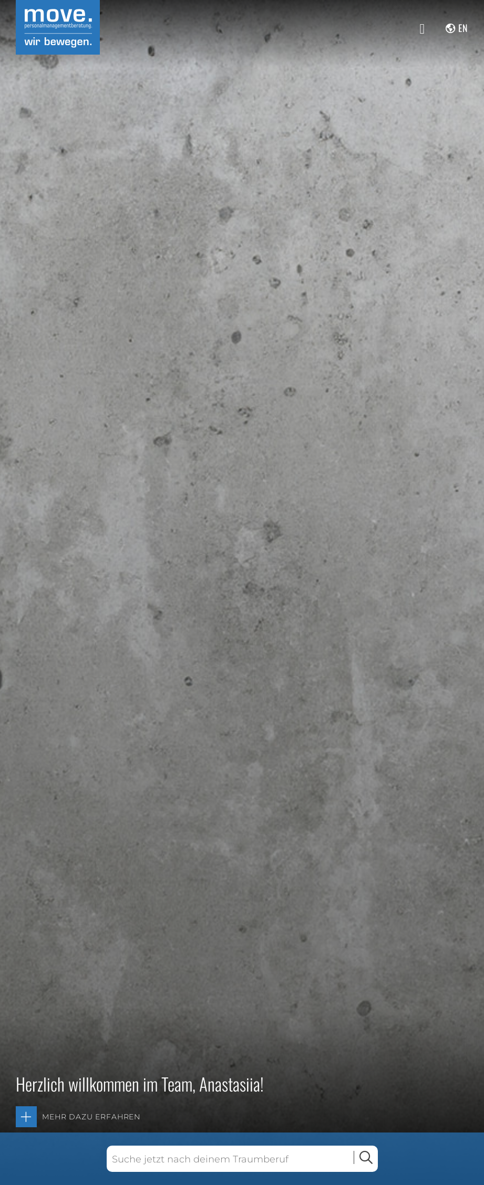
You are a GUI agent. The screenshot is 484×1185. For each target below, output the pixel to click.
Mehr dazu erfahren (91, 1116)
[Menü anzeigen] (422, 29)
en (463, 28)
